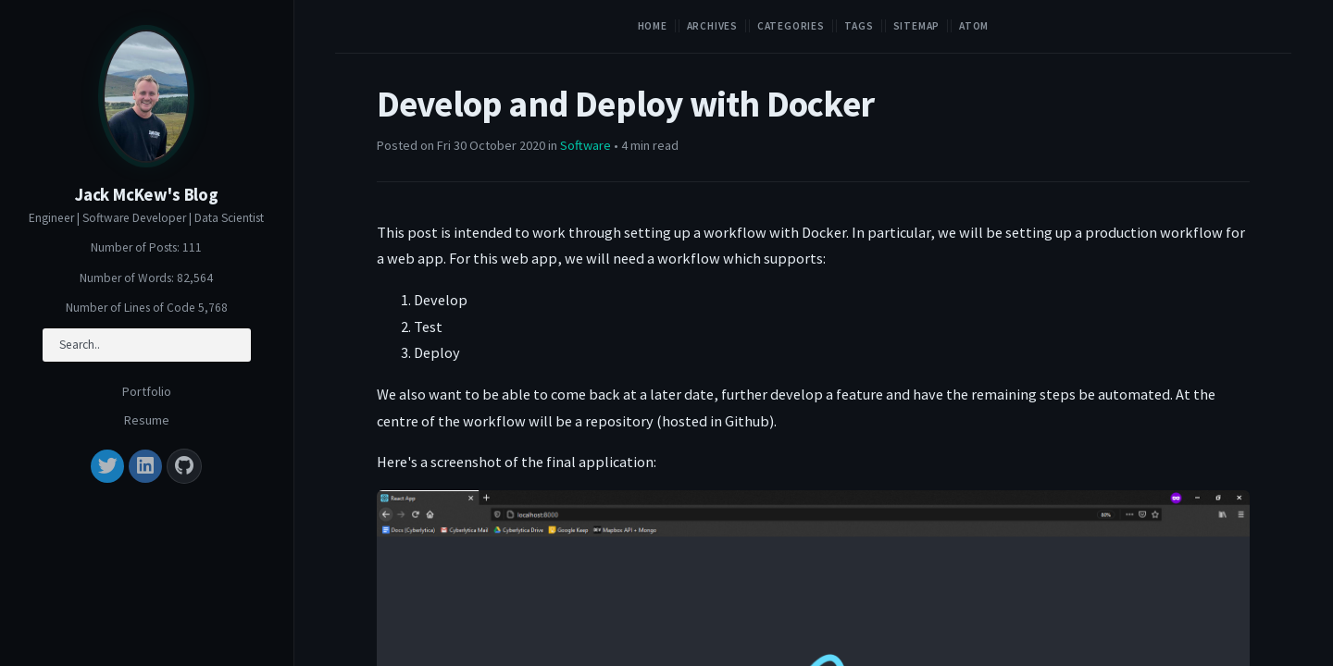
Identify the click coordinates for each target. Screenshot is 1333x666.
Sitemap (917, 25)
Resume (146, 420)
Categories (791, 25)
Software (585, 145)
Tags (859, 25)
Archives (712, 25)
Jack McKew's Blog (146, 194)
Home (652, 25)
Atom (974, 25)
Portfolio (146, 391)
